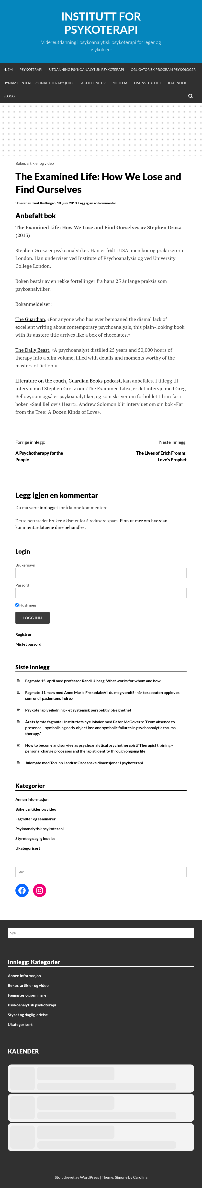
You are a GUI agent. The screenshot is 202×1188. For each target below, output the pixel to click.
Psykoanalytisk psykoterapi (39, 828)
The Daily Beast (32, 350)
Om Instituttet (147, 83)
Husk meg (25, 605)
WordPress (89, 1177)
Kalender (177, 83)
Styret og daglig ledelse (35, 838)
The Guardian (30, 319)
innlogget (49, 507)
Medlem (119, 83)
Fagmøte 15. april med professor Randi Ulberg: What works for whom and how (93, 680)
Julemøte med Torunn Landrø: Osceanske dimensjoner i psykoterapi (84, 762)
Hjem (8, 69)
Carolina (140, 1177)
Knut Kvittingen (44, 203)
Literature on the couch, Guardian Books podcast (68, 380)
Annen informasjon (31, 799)
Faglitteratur (92, 83)
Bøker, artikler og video (34, 163)
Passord (22, 585)
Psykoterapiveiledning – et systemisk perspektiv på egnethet (78, 710)
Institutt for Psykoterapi (101, 23)
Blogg (9, 96)
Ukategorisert (27, 848)
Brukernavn (25, 565)
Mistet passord (28, 644)
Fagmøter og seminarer (35, 818)
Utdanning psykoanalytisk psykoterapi (86, 69)
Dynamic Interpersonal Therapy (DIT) (38, 83)
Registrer (23, 634)
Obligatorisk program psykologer (163, 69)
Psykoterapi (31, 69)
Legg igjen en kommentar (97, 203)
